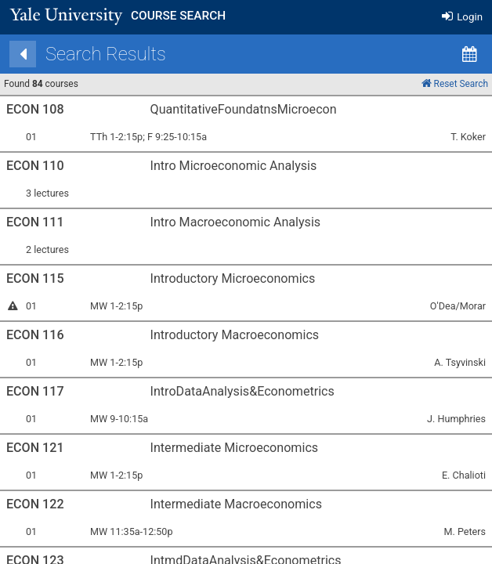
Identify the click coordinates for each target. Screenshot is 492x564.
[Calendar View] (477, 54)
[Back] (30, 54)
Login (462, 17)
